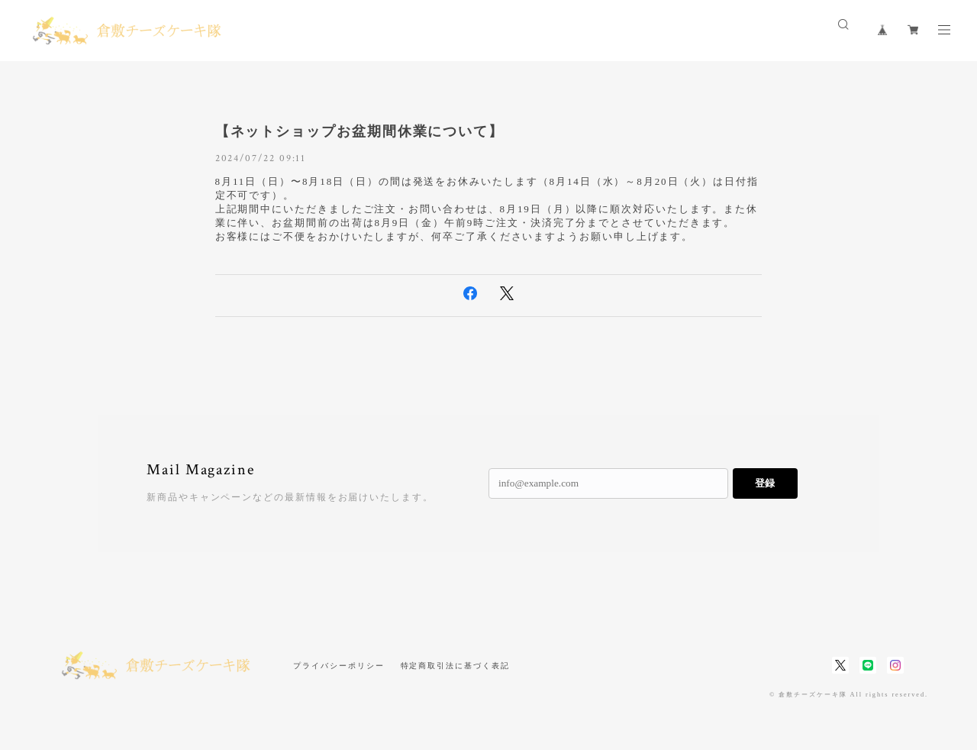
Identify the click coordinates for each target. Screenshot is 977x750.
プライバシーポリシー (338, 665)
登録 (765, 483)
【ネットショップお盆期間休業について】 (359, 131)
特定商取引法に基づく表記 (455, 665)
